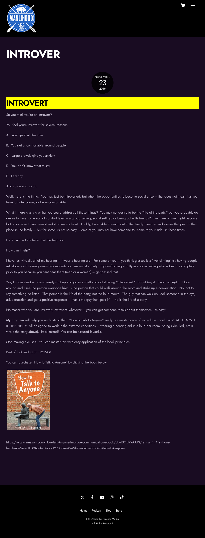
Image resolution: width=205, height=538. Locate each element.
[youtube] (102, 497)
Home (83, 510)
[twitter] (82, 497)
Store (119, 510)
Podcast (96, 510)
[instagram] (112, 497)
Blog (109, 510)
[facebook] (92, 497)
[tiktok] (122, 497)
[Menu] (193, 5)
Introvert (27, 103)
